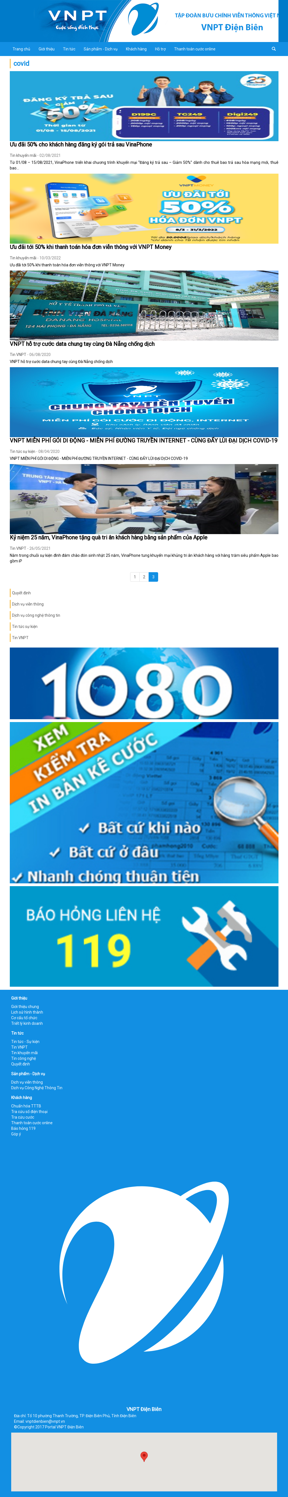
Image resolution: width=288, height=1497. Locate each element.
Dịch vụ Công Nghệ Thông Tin (36, 1088)
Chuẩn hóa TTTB (26, 1106)
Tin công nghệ (23, 1058)
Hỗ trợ (160, 49)
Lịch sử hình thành (27, 1012)
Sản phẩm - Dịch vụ (101, 49)
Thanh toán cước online (195, 49)
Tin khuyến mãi (23, 155)
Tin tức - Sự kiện (25, 1041)
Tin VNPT (18, 354)
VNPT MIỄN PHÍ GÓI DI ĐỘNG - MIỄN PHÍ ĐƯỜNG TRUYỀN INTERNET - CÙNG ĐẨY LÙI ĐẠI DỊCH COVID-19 (143, 440)
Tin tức (69, 49)
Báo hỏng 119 (23, 1128)
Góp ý (16, 1134)
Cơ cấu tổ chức (24, 1018)
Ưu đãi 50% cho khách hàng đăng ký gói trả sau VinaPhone (81, 144)
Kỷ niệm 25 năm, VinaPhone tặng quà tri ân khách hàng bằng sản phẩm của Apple (108, 537)
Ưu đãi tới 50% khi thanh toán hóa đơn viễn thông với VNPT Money (90, 247)
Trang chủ (21, 49)
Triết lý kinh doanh (27, 1023)
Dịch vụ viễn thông (28, 604)
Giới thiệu (47, 49)
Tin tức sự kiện (22, 451)
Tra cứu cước (22, 1117)
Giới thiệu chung (25, 1006)
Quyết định (21, 593)
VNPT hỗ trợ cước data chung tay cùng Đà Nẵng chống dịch (82, 344)
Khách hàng (136, 49)
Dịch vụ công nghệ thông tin (36, 615)
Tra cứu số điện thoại (29, 1111)
